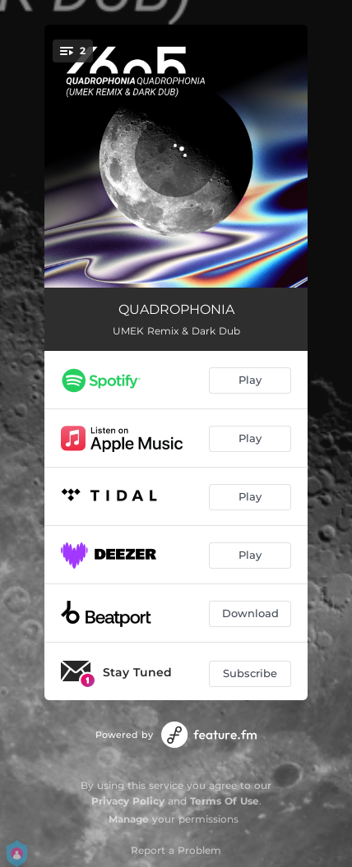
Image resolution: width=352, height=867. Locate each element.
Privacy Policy (127, 801)
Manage (129, 819)
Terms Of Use (224, 801)
